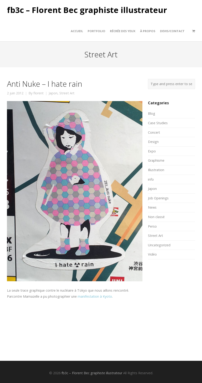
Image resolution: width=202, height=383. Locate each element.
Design (153, 141)
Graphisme (156, 160)
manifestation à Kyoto (95, 296)
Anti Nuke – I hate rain (44, 84)
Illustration (156, 170)
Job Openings (158, 198)
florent (38, 93)
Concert (154, 132)
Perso (152, 226)
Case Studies (158, 123)
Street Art (66, 93)
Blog (151, 113)
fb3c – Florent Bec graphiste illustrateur (87, 10)
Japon (53, 93)
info (151, 179)
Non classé (156, 217)
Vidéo (152, 254)
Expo (152, 151)
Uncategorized (159, 245)
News (152, 207)
